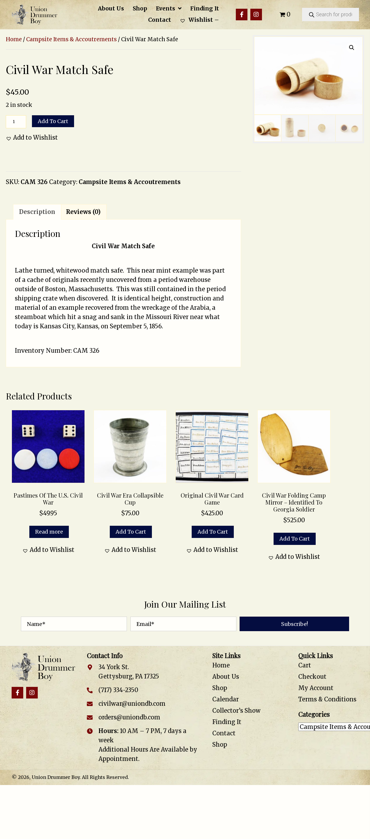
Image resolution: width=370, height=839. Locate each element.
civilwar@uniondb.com (132, 703)
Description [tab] (37, 211)
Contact (224, 733)
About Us (225, 676)
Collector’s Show (236, 710)
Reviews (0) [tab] (83, 211)
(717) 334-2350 (118, 690)
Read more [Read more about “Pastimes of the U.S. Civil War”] (49, 531)
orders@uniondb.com (129, 717)
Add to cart (53, 121)
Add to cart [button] (131, 531)
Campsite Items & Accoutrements (71, 39)
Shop (219, 688)
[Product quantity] (16, 121)
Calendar (225, 699)
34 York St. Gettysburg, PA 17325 (128, 671)
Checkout (312, 676)
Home (14, 39)
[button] (241, 14)
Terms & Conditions (327, 699)
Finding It (226, 721)
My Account (315, 688)
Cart (304, 665)
